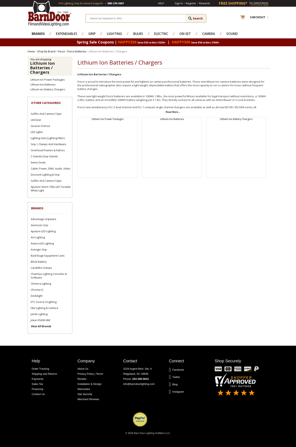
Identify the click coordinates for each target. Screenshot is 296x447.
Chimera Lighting (41, 283)
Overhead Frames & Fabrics (48, 150)
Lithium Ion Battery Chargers (47, 89)
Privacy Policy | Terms (90, 373)
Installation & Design (89, 383)
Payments (37, 378)
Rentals (81, 378)
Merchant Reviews (88, 399)
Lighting (114, 33)
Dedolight (36, 296)
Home (31, 51)
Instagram (176, 391)
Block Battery (39, 261)
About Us (82, 368)
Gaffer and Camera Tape (46, 114)
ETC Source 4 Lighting (43, 302)
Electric (161, 33)
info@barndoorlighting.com (139, 383)
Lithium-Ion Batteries (43, 84)
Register (191, 3)
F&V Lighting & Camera (44, 308)
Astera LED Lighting (42, 243)
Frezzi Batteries (76, 51)
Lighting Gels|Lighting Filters (48, 138)
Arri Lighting (38, 237)
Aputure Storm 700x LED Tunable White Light (51, 188)
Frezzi (61, 51)
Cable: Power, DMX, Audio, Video (50, 168)
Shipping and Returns (44, 373)
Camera (208, 33)
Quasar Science (40, 126)
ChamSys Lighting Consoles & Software (49, 275)
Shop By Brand (46, 51)
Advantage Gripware (43, 219)
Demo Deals (38, 162)
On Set (185, 33)
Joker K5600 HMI (40, 320)
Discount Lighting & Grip (45, 174)
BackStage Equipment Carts (48, 255)
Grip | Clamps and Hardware (48, 144)
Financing (37, 389)
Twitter (174, 377)
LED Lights (37, 132)
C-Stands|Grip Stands (44, 156)
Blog (173, 384)
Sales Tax (37, 383)
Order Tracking (40, 368)
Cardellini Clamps (41, 268)
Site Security (84, 394)
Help (161, 3)
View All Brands (41, 326)
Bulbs (138, 33)
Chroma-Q (37, 290)
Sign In (179, 3)
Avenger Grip (39, 249)
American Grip (39, 225)
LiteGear (36, 120)
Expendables (66, 33)
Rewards (204, 3)
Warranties (83, 389)
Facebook (176, 369)
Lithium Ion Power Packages (47, 79)
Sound (232, 33)
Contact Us (38, 394)
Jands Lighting (39, 314)
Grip (92, 33)
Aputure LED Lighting (43, 231)
